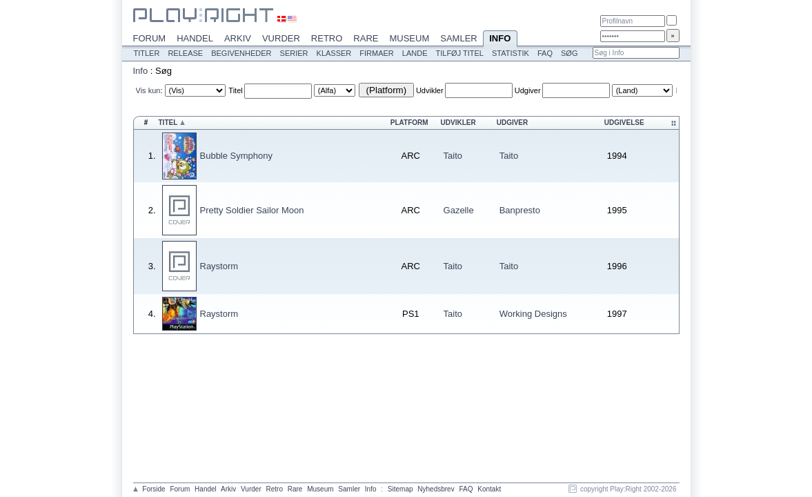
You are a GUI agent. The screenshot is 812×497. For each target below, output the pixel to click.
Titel (235, 90)
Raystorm (219, 266)
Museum (409, 38)
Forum (149, 38)
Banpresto (519, 210)
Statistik (510, 53)
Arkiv (237, 38)
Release (185, 53)
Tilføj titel (459, 53)
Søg (569, 53)
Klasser (334, 53)
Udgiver (528, 90)
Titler (147, 53)
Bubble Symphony (236, 155)
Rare (365, 38)
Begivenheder (241, 53)
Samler (458, 38)
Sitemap (400, 489)
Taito (453, 155)
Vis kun (148, 90)
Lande (415, 53)
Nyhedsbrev (435, 489)
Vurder (281, 38)
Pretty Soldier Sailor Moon (252, 210)
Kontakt (489, 489)
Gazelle (459, 210)
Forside (153, 489)
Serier (294, 53)
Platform (409, 122)
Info (500, 39)
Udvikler (430, 90)
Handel (195, 38)
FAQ (545, 53)
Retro (327, 38)
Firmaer (376, 53)
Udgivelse (624, 122)
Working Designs (533, 314)
